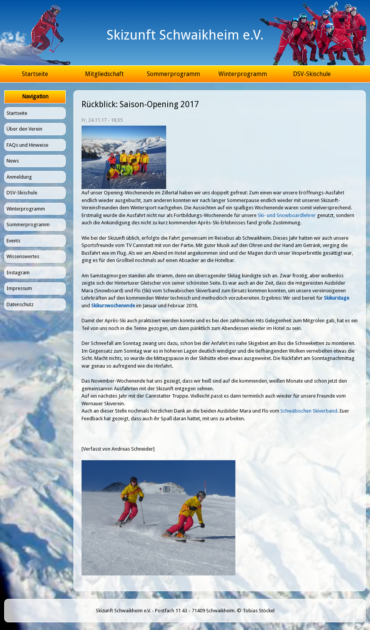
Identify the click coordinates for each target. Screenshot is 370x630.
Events (13, 241)
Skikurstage (336, 298)
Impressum (19, 288)
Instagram (18, 272)
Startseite (35, 74)
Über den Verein (24, 129)
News (13, 161)
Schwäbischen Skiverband (308, 411)
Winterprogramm (242, 74)
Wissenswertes (23, 256)
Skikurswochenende (113, 305)
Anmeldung (19, 177)
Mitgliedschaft (104, 74)
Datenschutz (20, 304)
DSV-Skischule (312, 74)
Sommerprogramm (173, 74)
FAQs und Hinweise (27, 145)
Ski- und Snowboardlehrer (287, 215)
